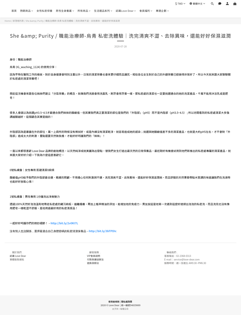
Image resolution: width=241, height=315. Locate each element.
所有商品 (84, 10)
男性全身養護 (65, 10)
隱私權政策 (126, 301)
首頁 (14, 10)
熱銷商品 (26, 10)
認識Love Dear (126, 10)
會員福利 (146, 10)
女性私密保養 (44, 10)
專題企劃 (162, 10)
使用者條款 (113, 301)
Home (8, 20)
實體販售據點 (17, 259)
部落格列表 (18, 20)
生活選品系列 (103, 10)
